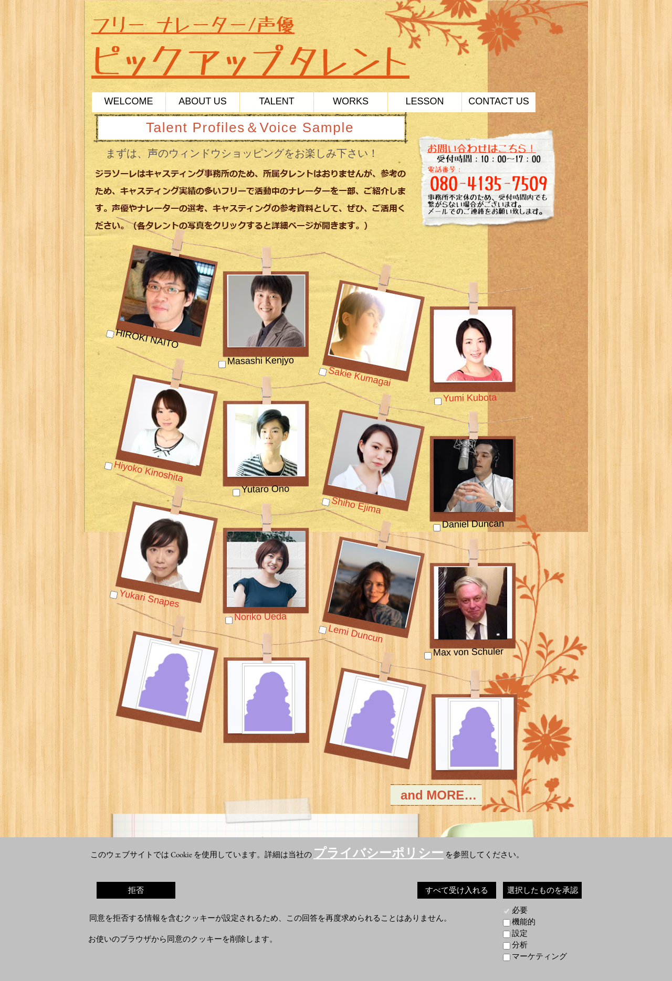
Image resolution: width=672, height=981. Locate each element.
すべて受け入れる (456, 890)
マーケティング (539, 956)
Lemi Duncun (356, 634)
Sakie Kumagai (360, 377)
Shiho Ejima (356, 505)
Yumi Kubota (470, 397)
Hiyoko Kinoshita (148, 471)
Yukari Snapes (150, 599)
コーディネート (484, 876)
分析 (520, 945)
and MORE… (440, 795)
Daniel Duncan (473, 524)
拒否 (136, 890)
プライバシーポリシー (378, 853)
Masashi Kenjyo (260, 360)
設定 (520, 933)
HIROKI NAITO (147, 338)
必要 (520, 910)
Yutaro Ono (265, 489)
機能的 (524, 921)
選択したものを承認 (542, 890)
